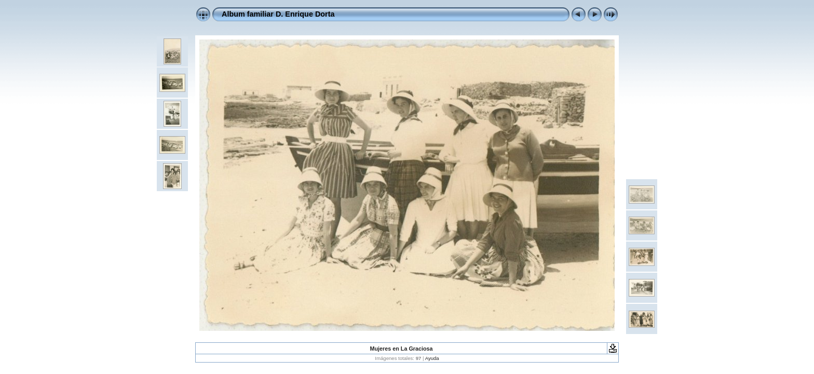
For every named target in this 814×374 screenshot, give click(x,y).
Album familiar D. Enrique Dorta (278, 14)
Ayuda (432, 358)
